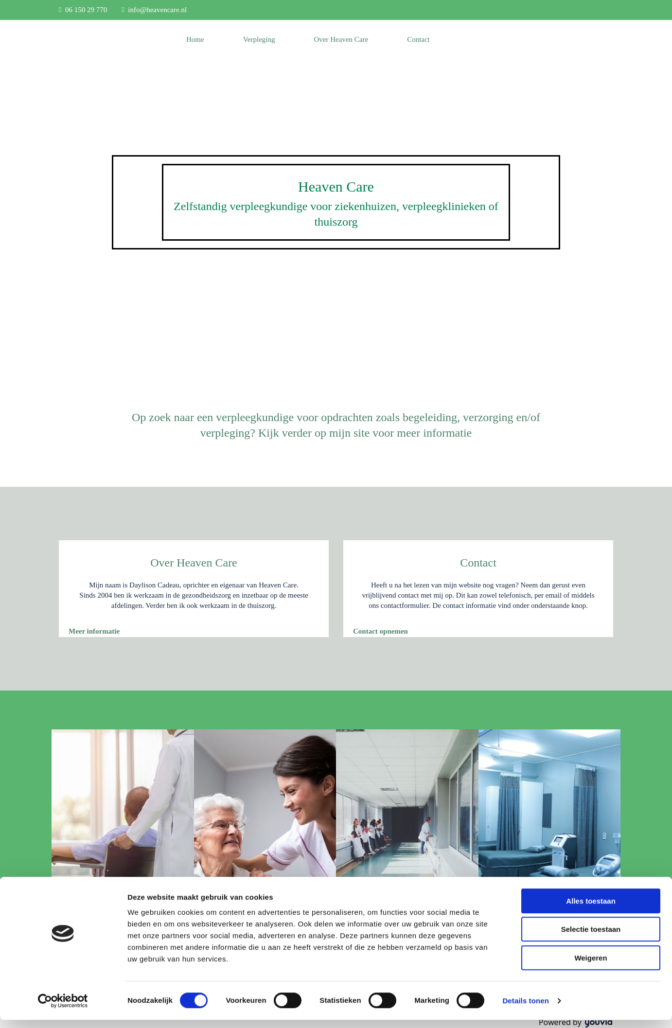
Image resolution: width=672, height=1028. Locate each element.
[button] (94, 631)
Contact (418, 39)
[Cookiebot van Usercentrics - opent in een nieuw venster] (63, 1009)
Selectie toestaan (591, 938)
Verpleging (259, 39)
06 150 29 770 (86, 10)
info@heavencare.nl (157, 10)
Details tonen (525, 1009)
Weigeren (590, 966)
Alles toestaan (591, 909)
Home (195, 39)
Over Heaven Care (341, 39)
